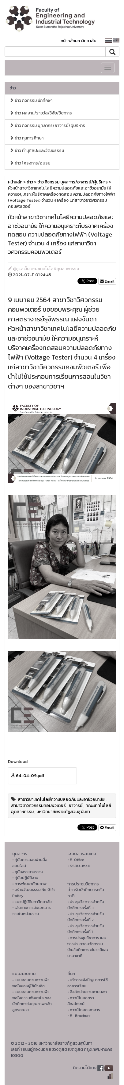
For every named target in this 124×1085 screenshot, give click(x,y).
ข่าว (12, 88)
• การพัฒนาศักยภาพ (29, 884)
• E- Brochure (79, 1015)
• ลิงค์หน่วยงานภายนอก (87, 992)
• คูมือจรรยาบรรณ (27, 872)
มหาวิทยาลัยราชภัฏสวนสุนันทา (63, 811)
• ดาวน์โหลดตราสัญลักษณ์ (80, 1001)
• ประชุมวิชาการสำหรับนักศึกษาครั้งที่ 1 (85, 929)
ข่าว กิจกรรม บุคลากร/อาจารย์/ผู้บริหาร (47, 125)
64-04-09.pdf (30, 775)
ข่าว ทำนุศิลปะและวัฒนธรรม (36, 150)
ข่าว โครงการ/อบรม (29, 163)
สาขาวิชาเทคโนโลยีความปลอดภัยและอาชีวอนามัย (61, 799)
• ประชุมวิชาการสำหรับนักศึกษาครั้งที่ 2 (85, 917)
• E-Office (75, 860)
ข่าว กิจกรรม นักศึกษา (30, 100)
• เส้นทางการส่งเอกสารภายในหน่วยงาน (31, 911)
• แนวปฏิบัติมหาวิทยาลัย (32, 902)
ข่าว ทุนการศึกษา (26, 138)
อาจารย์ (76, 805)
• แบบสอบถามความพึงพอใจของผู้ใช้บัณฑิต (31, 983)
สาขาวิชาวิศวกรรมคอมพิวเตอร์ (38, 805)
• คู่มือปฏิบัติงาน (25, 878)
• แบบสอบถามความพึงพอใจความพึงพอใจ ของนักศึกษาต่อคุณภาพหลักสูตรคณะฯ (32, 1001)
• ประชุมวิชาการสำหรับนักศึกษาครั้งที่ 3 (85, 905)
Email (107, 281)
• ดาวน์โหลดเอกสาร (83, 1010)
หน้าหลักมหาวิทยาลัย (78, 41)
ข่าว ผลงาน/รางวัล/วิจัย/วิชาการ (40, 113)
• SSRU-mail (78, 866)
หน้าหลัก (15, 182)
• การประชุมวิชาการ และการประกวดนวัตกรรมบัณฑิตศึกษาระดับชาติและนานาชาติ (87, 947)
